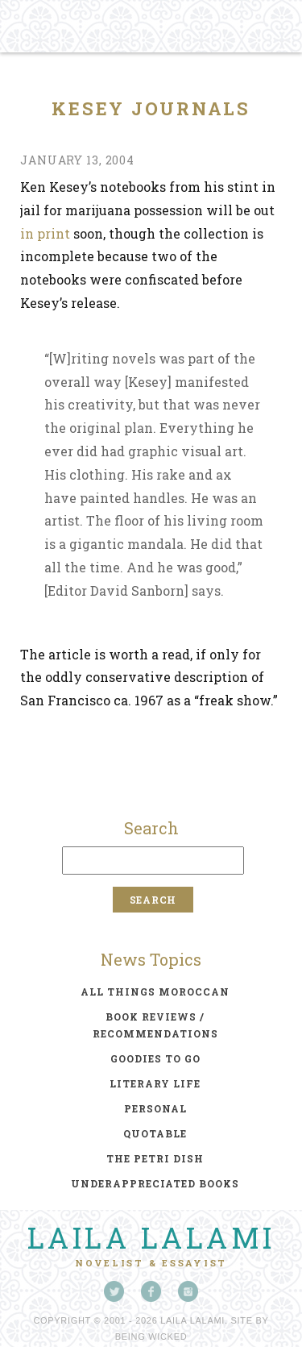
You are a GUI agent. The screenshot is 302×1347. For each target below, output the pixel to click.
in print (45, 233)
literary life (155, 1083)
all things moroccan (155, 991)
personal (155, 1108)
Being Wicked (151, 1336)
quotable (155, 1133)
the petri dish (155, 1158)
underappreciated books (155, 1183)
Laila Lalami (151, 1237)
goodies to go (155, 1058)
